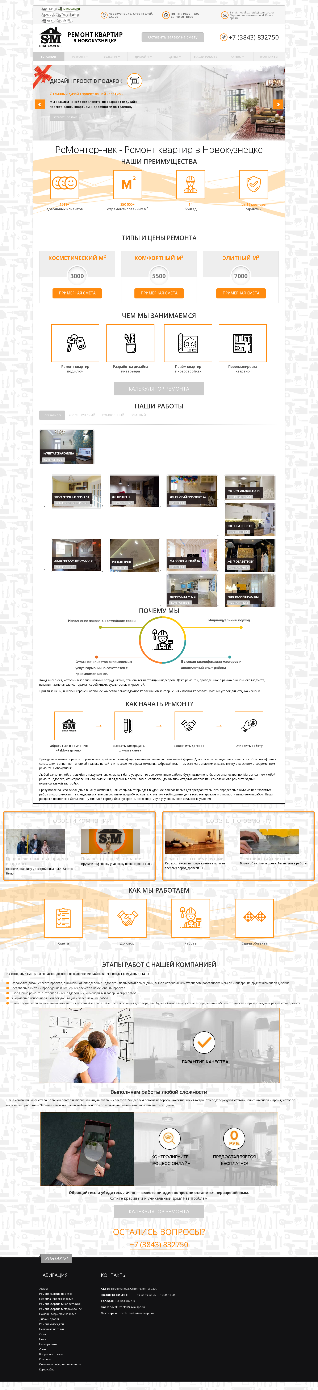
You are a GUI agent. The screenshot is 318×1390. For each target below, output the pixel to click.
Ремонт (78, 56)
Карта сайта (46, 1369)
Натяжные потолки (51, 1329)
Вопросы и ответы (51, 1354)
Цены (173, 56)
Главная (48, 56)
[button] (39, 102)
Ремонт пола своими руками (194, 858)
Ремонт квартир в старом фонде (60, 1309)
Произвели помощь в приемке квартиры (37, 861)
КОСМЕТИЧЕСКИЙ (81, 415)
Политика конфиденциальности (60, 1364)
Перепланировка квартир (56, 1299)
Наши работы (206, 56)
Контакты (269, 56)
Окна (42, 1334)
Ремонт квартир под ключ (56, 1294)
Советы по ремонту (238, 820)
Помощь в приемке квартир (57, 1314)
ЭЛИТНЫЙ (138, 415)
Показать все (52, 415)
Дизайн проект (49, 1319)
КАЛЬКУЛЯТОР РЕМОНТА (159, 388)
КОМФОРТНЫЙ (113, 415)
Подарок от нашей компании (111, 858)
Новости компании (79, 820)
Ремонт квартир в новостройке (60, 1304)
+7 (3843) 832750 (254, 37)
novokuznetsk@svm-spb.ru (256, 12)
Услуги (110, 56)
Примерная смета (77, 292)
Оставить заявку (65, 117)
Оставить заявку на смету (172, 37)
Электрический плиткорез (266, 858)
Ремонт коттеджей (51, 1324)
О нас (236, 56)
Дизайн (141, 56)
